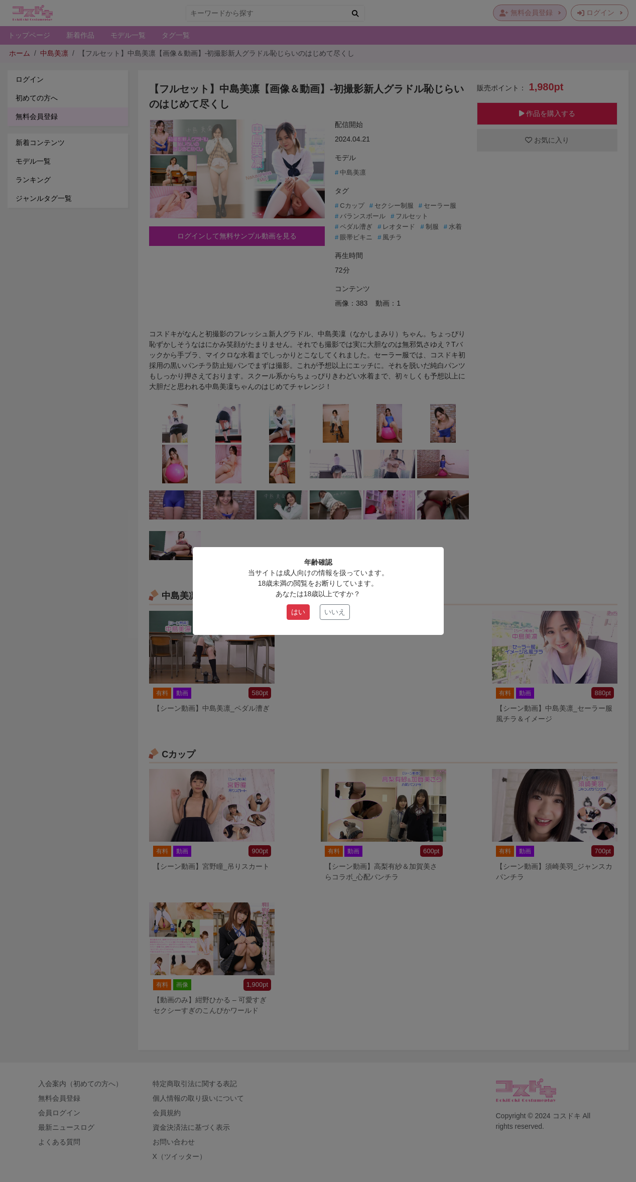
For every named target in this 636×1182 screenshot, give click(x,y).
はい (298, 612)
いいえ (334, 612)
